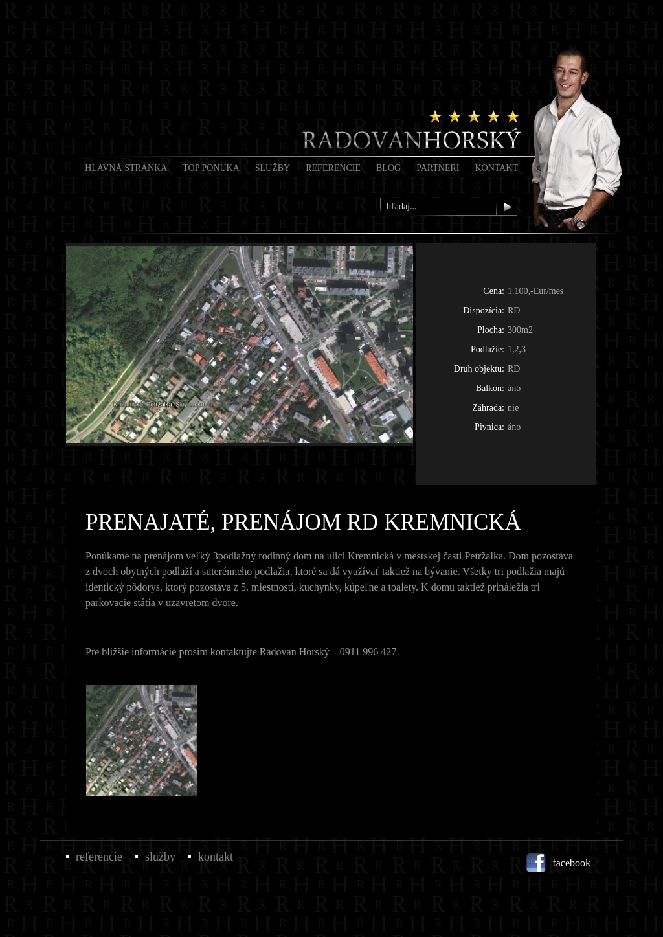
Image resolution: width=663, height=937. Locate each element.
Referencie (333, 168)
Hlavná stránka (126, 168)
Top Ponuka (211, 168)
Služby (272, 168)
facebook (571, 862)
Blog (388, 168)
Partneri (437, 168)
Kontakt (496, 168)
